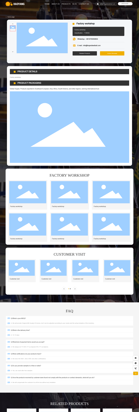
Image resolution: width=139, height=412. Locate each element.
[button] (64, 288)
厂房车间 (86, 33)
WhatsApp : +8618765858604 (87, 39)
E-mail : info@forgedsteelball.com (88, 45)
